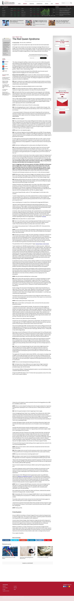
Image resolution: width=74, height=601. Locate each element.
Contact (15, 586)
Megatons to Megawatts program (25, 476)
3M (45, 6)
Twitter (4, 64)
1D (41, 6)
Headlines (57, 6)
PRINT (47, 540)
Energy (4, 589)
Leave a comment (27, 563)
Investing (32, 3)
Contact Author (5, 54)
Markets (25, 3)
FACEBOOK (6, 540)
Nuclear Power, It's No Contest (42, 243)
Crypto (46, 3)
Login (15, 589)
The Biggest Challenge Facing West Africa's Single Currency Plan (40, 21)
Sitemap (15, 587)
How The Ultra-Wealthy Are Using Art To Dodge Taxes (62, 21)
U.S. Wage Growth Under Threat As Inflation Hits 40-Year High (6, 86)
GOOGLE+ (22, 540)
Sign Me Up (62, 48)
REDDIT (39, 540)
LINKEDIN (31, 540)
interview (44, 216)
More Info (4, 53)
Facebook (5, 61)
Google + (5, 66)
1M (43, 6)
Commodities (39, 3)
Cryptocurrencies (6, 590)
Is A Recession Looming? (5, 90)
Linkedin (5, 68)
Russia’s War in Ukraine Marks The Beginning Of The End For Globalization (6, 93)
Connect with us (67, 584)
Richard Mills (16, 42)
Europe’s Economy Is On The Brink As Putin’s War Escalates (6, 78)
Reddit (4, 71)
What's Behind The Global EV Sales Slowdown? (17, 21)
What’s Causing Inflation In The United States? (5, 82)
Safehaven (5, 584)
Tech (52, 3)
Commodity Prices (5, 6)
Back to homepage (16, 537)
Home (19, 3)
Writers (57, 3)
